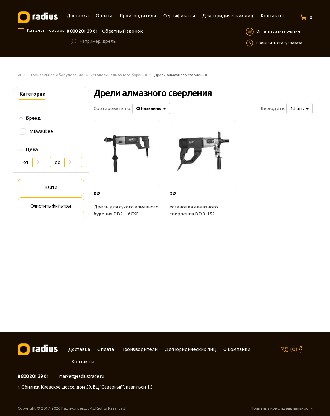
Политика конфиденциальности (282, 408)
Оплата (105, 349)
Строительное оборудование (55, 75)
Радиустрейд (74, 408)
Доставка (79, 349)
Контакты (82, 361)
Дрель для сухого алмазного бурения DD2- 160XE (126, 210)
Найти (51, 187)
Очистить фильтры (50, 205)
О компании (236, 349)
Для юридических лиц (190, 349)
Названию (151, 108)
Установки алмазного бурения (118, 75)
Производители (139, 349)
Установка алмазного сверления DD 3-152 (194, 210)
